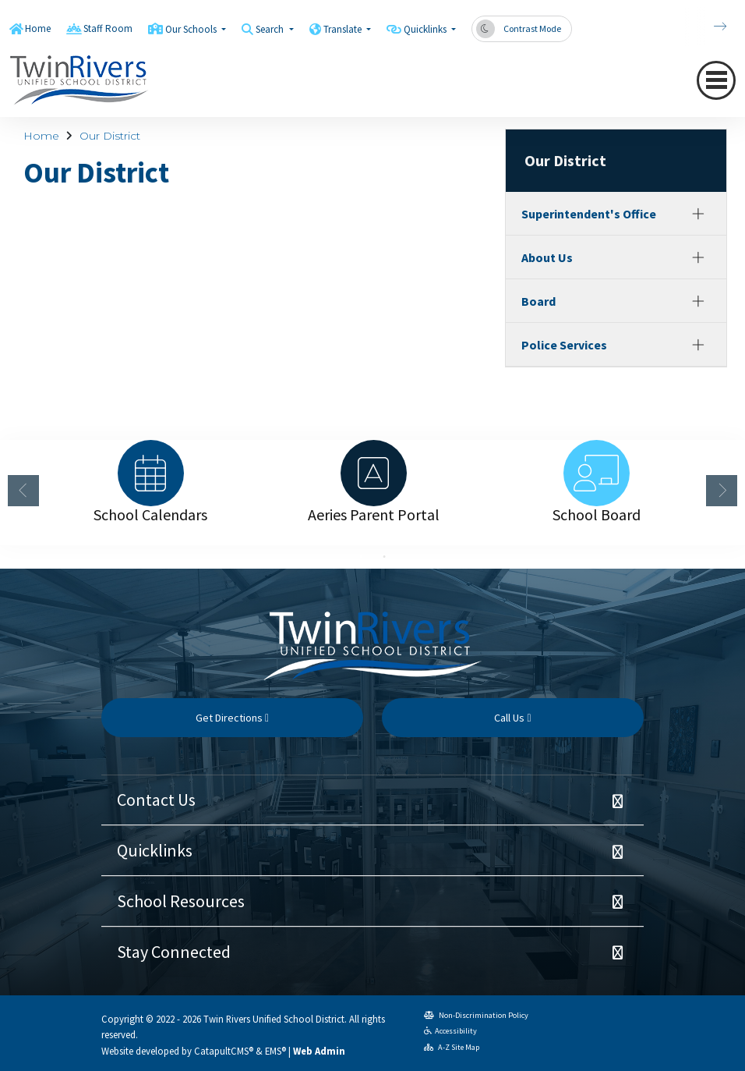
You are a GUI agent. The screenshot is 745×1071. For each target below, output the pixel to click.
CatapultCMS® (223, 1050)
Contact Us (156, 799)
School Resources (181, 901)
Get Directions (232, 718)
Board (538, 301)
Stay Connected (174, 952)
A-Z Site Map (451, 1047)
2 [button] (384, 557)
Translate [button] (343, 29)
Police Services (564, 345)
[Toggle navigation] (716, 80)
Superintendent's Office (588, 214)
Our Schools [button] (192, 29)
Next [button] (721, 490)
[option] (150, 473)
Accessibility (450, 1031)
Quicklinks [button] (426, 29)
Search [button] (271, 29)
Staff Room (107, 28)
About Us (547, 257)
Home (38, 28)
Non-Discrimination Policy (476, 1015)
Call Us (512, 718)
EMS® (275, 1050)
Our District (109, 136)
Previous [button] (23, 490)
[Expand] (698, 213)
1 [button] (361, 557)
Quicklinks (154, 850)
